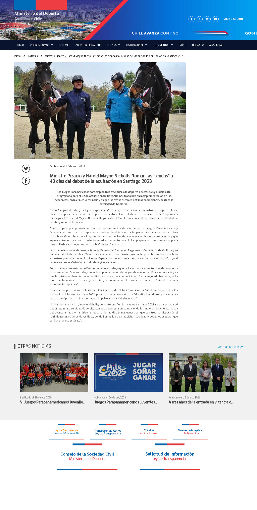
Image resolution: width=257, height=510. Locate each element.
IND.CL (182, 45)
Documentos (163, 45)
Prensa (113, 45)
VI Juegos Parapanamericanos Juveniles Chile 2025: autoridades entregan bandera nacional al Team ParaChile (52, 403)
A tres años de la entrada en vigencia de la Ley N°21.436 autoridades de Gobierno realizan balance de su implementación (201, 403)
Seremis (64, 45)
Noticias (30, 56)
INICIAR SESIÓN (233, 19)
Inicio (20, 45)
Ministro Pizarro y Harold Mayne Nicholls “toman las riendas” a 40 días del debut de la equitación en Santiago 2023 (112, 56)
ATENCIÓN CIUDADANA (88, 45)
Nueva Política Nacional (207, 45)
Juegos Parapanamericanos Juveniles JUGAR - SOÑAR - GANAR (124, 403)
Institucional (136, 45)
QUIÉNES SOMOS (41, 45)
